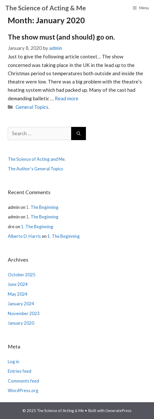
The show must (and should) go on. (61, 37)
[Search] (78, 133)
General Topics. (32, 107)
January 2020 (21, 323)
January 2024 (21, 303)
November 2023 (24, 313)
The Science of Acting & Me (45, 8)
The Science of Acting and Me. (37, 159)
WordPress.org (23, 390)
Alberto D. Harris (24, 236)
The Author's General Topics (35, 168)
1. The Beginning (42, 207)
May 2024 (17, 294)
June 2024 (18, 284)
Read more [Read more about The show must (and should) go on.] (66, 98)
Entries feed (19, 371)
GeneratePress (118, 410)
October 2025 (21, 274)
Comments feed (23, 381)
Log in (13, 361)
